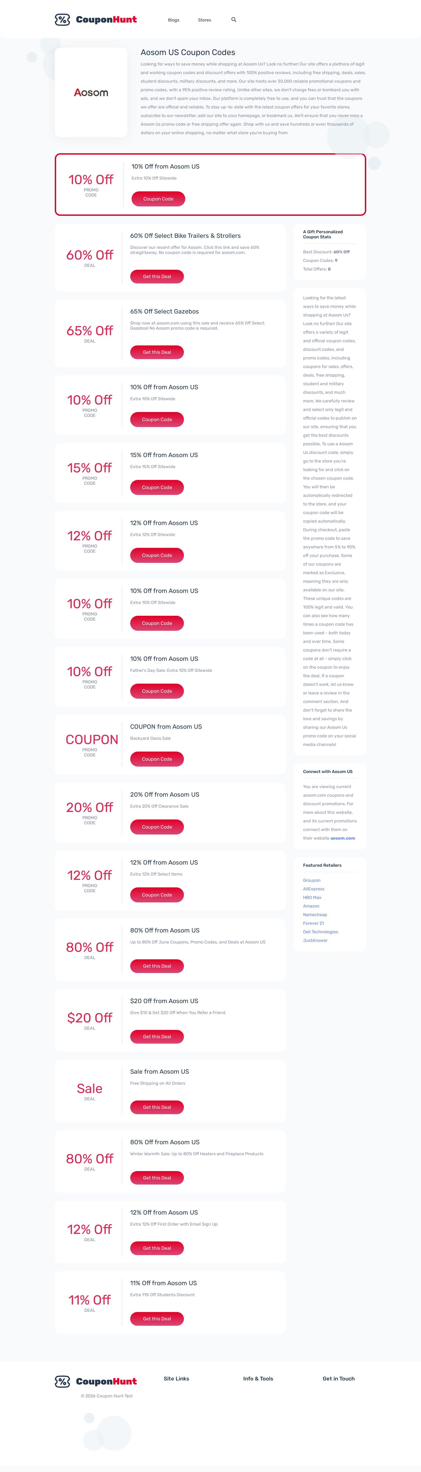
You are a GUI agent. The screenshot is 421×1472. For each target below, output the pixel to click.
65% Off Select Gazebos (165, 312)
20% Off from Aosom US (165, 796)
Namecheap (315, 914)
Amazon (311, 906)
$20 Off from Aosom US (165, 1003)
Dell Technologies (320, 931)
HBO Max (312, 897)
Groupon (312, 880)
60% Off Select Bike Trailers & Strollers (186, 235)
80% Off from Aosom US (165, 932)
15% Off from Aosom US (165, 456)
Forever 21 (313, 923)
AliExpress (313, 888)
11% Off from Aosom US (164, 1289)
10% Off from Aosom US (166, 166)
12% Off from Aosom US (165, 524)
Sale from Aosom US (160, 1075)
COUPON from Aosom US (167, 728)
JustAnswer (315, 940)
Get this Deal (157, 277)
